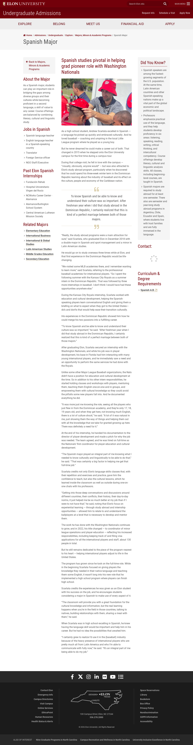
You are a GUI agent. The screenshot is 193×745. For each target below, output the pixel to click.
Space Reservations (149, 690)
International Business (38, 235)
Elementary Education (38, 230)
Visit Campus (46, 703)
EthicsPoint (47, 712)
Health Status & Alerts (42, 721)
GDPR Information (149, 716)
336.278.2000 (96, 717)
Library (143, 694)
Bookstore (145, 699)
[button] (182, 4)
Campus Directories (43, 699)
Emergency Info (45, 694)
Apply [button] (170, 24)
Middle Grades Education (39, 254)
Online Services (45, 708)
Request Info (148, 12)
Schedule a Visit (167, 12)
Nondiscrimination (149, 712)
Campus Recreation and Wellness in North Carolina (105, 739)
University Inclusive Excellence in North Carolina (156, 739)
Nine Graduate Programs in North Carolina (56, 739)
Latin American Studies (39, 249)
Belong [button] (59, 24)
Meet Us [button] (93, 24)
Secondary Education (37, 258)
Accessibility (146, 721)
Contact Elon (46, 690)
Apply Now (185, 12)
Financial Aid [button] (132, 24)
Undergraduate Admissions (32, 13)
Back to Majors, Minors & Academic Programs (38, 65)
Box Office (145, 703)
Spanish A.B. (149, 290)
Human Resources (44, 716)
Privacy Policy (147, 708)
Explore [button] (25, 24)
